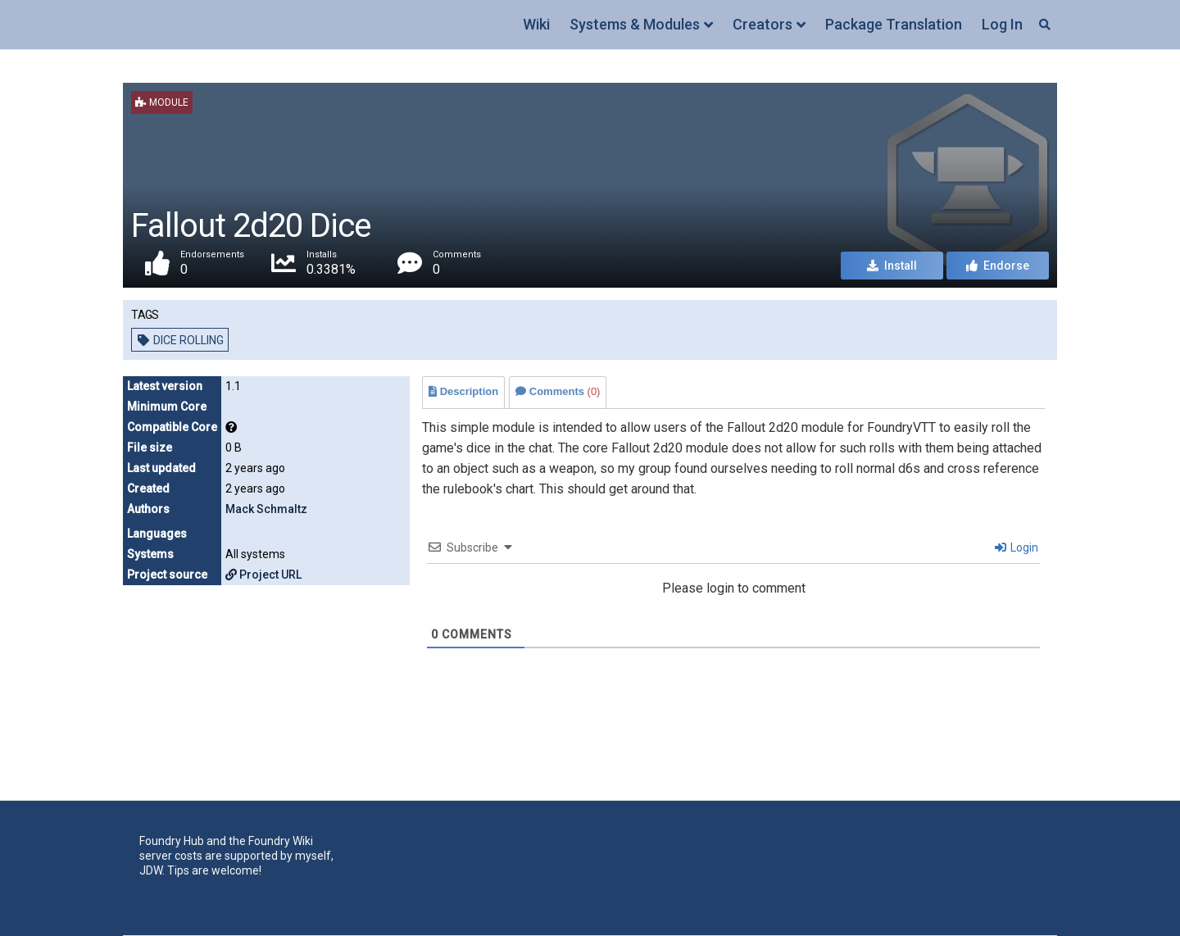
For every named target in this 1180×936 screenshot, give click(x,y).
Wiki (536, 24)
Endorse (997, 265)
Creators (762, 24)
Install (892, 265)
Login (1016, 547)
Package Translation (893, 24)
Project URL (263, 574)
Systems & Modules (635, 24)
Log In (1002, 24)
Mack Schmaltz (266, 509)
